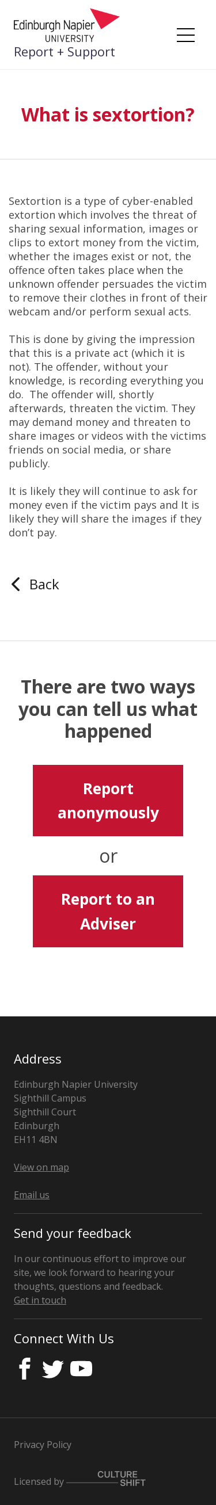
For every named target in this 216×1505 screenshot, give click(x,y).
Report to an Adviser (108, 911)
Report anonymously (108, 800)
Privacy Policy (42, 1444)
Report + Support (64, 51)
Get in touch (40, 1300)
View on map (41, 1167)
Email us (32, 1194)
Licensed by (80, 1479)
